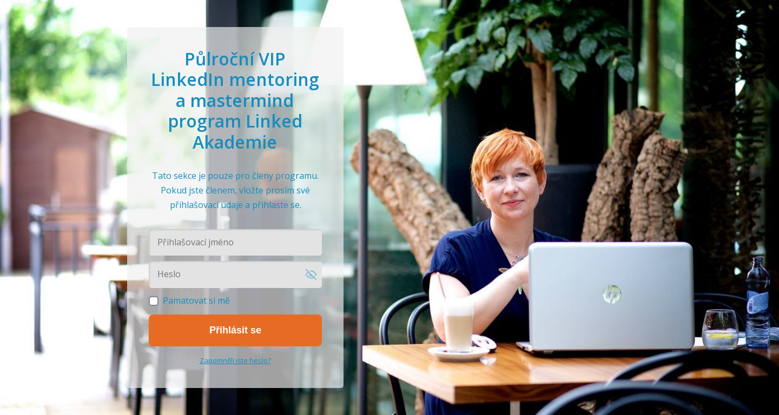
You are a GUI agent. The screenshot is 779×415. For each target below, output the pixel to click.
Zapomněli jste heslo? (235, 360)
